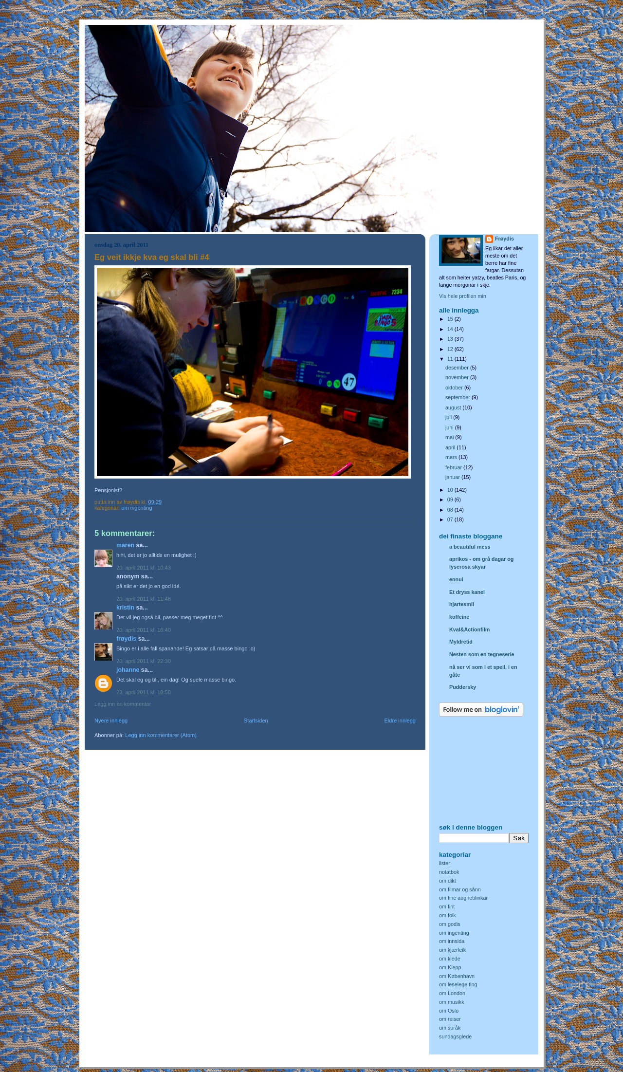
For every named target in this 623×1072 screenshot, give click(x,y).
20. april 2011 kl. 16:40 (143, 630)
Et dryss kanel (467, 592)
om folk (447, 915)
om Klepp (450, 967)
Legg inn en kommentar (122, 704)
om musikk (451, 1002)
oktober (454, 387)
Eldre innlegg (400, 720)
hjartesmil (461, 604)
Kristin (125, 607)
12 (451, 349)
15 (451, 319)
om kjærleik (452, 950)
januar (453, 477)
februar (454, 467)
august (453, 407)
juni (450, 427)
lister (444, 863)
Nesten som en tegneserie (481, 654)
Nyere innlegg (111, 720)
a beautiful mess (469, 547)
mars (451, 457)
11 (451, 359)
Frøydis (126, 638)
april (451, 447)
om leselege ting (458, 984)
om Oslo (448, 1011)
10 (451, 490)
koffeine (459, 617)
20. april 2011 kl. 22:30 (143, 661)
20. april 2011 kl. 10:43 (143, 568)
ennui (456, 579)
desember (457, 367)
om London (452, 993)
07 (451, 519)
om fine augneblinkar (463, 898)
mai (450, 437)
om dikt (447, 881)
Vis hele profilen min (462, 296)
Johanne (127, 669)
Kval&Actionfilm (469, 629)
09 (451, 499)
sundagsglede (455, 1036)
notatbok (449, 872)
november (457, 377)
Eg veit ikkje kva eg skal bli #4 (151, 257)
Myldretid (461, 642)
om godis (449, 924)
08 (451, 510)
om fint (447, 906)
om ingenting (136, 508)
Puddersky (462, 687)
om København (457, 976)
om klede (449, 958)
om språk (449, 1028)
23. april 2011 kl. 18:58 (143, 692)
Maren (125, 545)
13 (451, 339)
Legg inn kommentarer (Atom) (161, 735)
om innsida (451, 941)
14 (451, 329)
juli (449, 417)
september (458, 397)
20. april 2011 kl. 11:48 (143, 599)
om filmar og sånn (460, 889)
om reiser (450, 1019)
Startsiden (256, 720)
